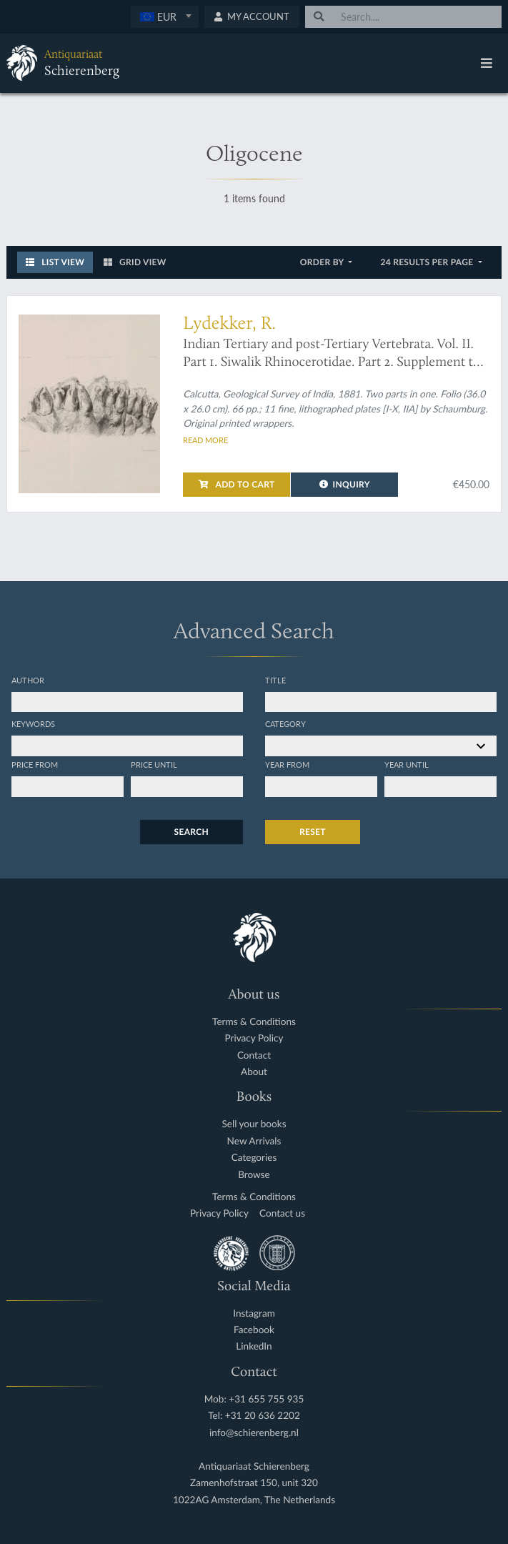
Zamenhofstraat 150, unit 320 (254, 1483)
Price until (154, 764)
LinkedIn (254, 1346)
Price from (34, 764)
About (254, 1072)
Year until (406, 764)
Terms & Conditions (254, 1022)
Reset (312, 832)
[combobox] (165, 17)
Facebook (254, 1330)
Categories (254, 1157)
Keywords (33, 723)
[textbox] (164, 16)
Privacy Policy (254, 1038)
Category (285, 723)
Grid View (135, 262)
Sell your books (253, 1124)
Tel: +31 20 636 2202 (254, 1415)
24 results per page (427, 262)
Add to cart (236, 484)
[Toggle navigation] (487, 63)
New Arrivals (254, 1141)
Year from (287, 764)
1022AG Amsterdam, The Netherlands (254, 1500)
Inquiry (344, 484)
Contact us (282, 1213)
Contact (254, 1055)
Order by (323, 262)
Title (275, 680)
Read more (205, 439)
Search (191, 832)
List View (55, 262)
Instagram (254, 1313)
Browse (254, 1175)
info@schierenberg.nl (254, 1433)
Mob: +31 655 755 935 (254, 1399)
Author (27, 680)
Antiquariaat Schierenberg (254, 1466)
